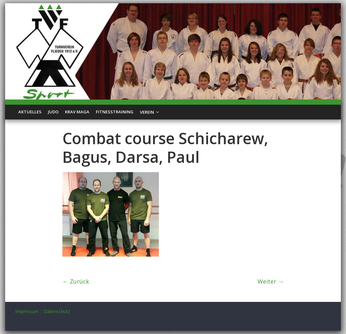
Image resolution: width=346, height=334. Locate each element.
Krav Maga (77, 112)
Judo (53, 112)
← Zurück (75, 281)
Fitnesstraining (114, 112)
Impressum (27, 311)
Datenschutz (57, 311)
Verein (147, 112)
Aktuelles (29, 112)
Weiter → (271, 281)
